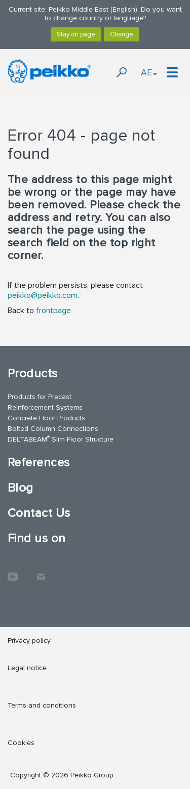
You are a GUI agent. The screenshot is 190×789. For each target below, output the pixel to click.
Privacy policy (29, 640)
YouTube (13, 571)
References (39, 462)
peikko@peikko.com (43, 295)
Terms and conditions (42, 705)
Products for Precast (39, 396)
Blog (20, 487)
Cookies (21, 742)
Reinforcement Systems (45, 407)
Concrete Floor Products (46, 418)
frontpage (53, 310)
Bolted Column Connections (53, 428)
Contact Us (39, 513)
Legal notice (27, 668)
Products (33, 373)
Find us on (37, 538)
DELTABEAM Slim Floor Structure (60, 439)
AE (149, 72)
